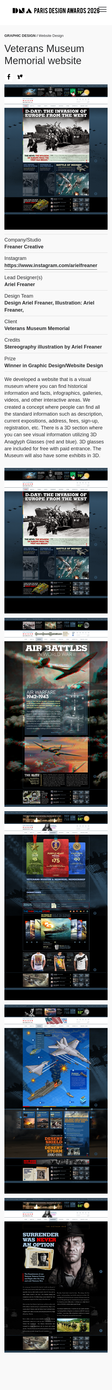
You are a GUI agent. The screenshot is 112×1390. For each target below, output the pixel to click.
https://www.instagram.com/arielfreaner (50, 265)
